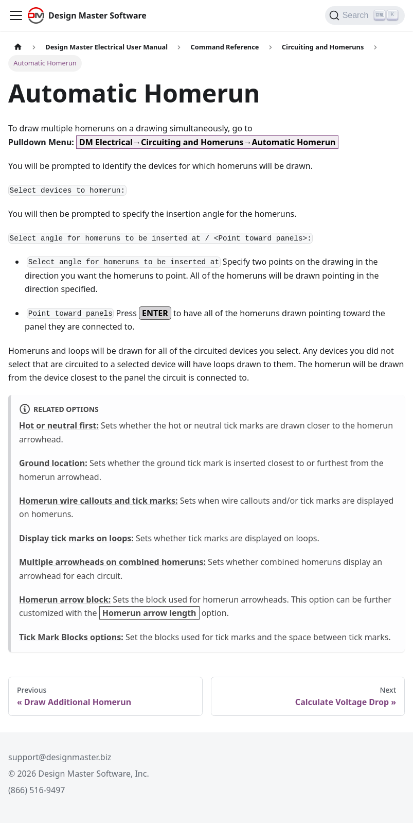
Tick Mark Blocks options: (71, 637)
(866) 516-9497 (36, 790)
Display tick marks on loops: (76, 538)
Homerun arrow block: (65, 599)
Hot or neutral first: (59, 425)
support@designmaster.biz (59, 757)
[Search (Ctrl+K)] (365, 15)
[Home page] (18, 47)
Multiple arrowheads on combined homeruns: (112, 562)
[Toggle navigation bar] (16, 15)
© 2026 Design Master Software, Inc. (78, 773)
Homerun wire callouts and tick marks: (98, 500)
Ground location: (53, 463)
